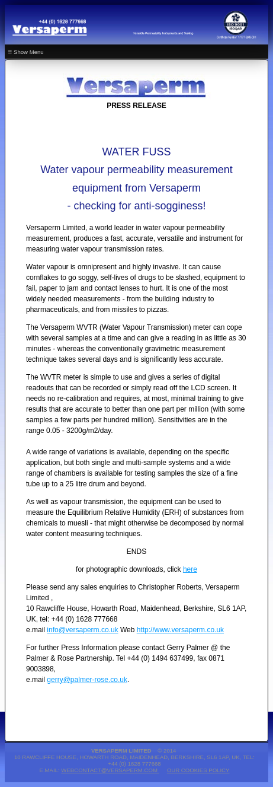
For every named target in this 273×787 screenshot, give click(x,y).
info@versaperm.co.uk (82, 630)
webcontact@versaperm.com (110, 770)
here (190, 569)
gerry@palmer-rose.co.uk (87, 680)
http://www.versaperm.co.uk (180, 630)
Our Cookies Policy (198, 770)
